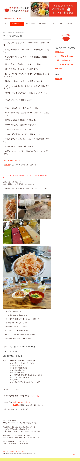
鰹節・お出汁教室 (30, 24)
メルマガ (52, 24)
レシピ (60, 24)
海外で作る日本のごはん (64, 60)
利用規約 (7, 165)
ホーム (6, 24)
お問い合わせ (69, 24)
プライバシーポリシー (11, 451)
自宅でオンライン (17, 24)
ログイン (75, 454)
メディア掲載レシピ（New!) (64, 56)
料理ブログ (58, 79)
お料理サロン (42, 24)
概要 (4, 451)
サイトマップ (21, 451)
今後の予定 (58, 68)
